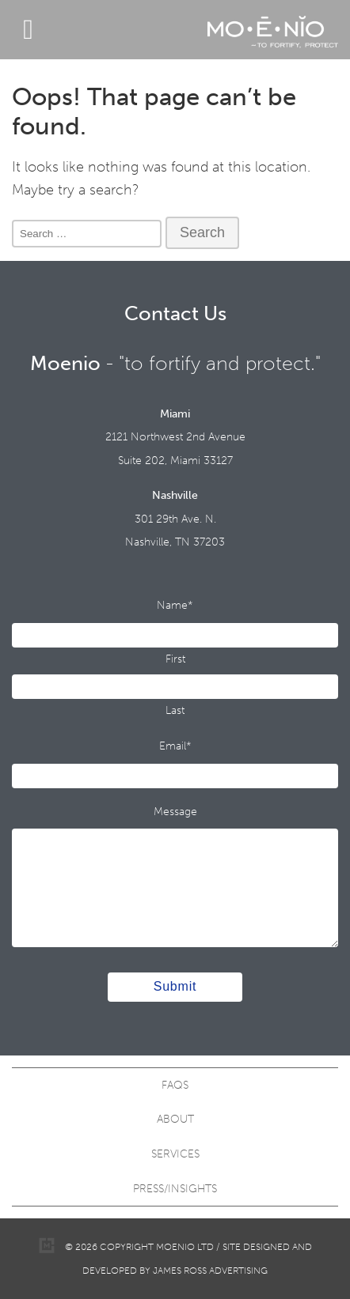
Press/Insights (175, 1188)
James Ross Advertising (210, 1270)
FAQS (175, 1085)
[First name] (175, 635)
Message (175, 811)
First (175, 659)
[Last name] (175, 686)
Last (175, 710)
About (175, 1119)
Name (175, 605)
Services (175, 1154)
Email (175, 746)
